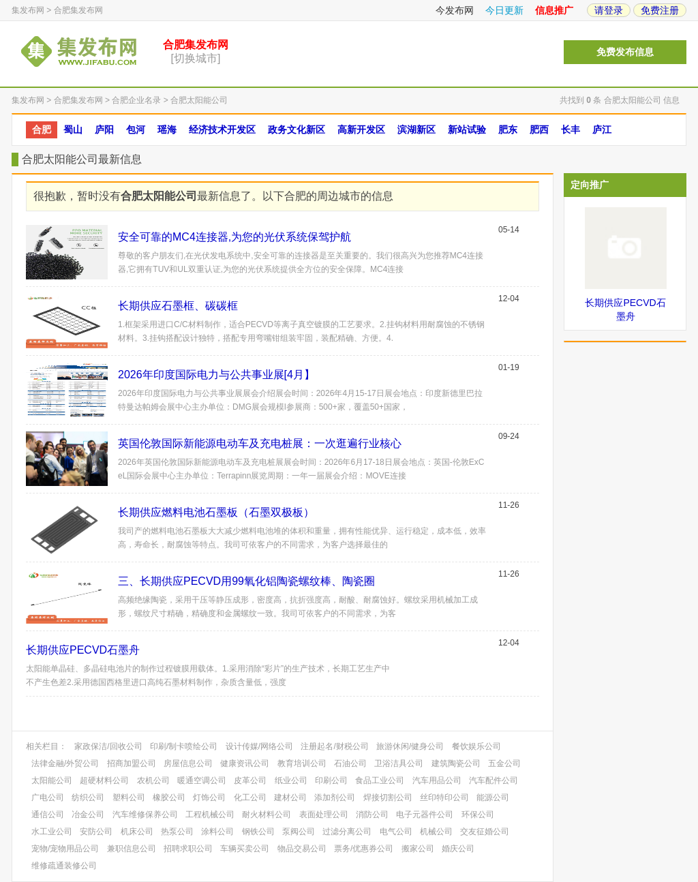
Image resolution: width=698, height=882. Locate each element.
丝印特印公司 (444, 797)
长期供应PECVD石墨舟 (83, 650)
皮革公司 (250, 780)
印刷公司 (331, 780)
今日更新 (504, 10)
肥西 (539, 129)
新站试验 (467, 129)
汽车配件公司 (493, 780)
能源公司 (492, 797)
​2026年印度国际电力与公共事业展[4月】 (216, 374)
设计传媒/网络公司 (259, 746)
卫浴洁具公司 (398, 763)
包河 (135, 129)
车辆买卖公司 (244, 848)
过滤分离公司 (346, 831)
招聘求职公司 (188, 848)
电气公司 (396, 831)
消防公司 (372, 814)
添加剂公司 (334, 797)
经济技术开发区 (222, 129)
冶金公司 (88, 814)
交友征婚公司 (484, 831)
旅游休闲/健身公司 (410, 746)
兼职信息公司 (131, 848)
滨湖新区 (416, 129)
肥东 (507, 129)
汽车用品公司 (436, 780)
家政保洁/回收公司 (108, 746)
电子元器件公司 (424, 814)
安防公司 (96, 831)
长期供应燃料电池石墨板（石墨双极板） (216, 512)
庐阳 (104, 129)
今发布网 (455, 10)
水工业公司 (51, 831)
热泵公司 (177, 831)
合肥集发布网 (78, 10)
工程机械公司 (209, 814)
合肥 (41, 129)
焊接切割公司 (387, 797)
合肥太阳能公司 (199, 100)
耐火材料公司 (266, 814)
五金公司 (504, 763)
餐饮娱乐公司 (476, 746)
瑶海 (167, 129)
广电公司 (47, 797)
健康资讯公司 (244, 763)
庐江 (601, 129)
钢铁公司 (258, 831)
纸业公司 (291, 780)
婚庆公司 (458, 848)
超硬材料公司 (104, 780)
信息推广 (554, 10)
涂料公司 (217, 831)
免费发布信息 (625, 52)
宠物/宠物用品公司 (65, 848)
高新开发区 (361, 129)
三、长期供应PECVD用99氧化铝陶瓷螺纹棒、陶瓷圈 (246, 581)
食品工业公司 (379, 780)
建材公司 (290, 797)
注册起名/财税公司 (334, 746)
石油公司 (350, 763)
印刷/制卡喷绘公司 (183, 746)
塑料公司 (128, 797)
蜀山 (72, 129)
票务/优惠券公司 (363, 848)
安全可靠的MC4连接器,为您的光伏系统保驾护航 (234, 237)
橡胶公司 (169, 797)
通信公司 (47, 814)
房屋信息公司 (188, 763)
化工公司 (250, 797)
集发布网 (28, 10)
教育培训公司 (302, 763)
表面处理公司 (323, 814)
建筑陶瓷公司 (456, 763)
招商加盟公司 (131, 763)
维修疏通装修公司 (64, 865)
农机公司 (153, 780)
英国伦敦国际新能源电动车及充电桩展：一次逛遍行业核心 (259, 443)
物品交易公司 (302, 848)
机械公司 (436, 831)
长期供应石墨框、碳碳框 (178, 305)
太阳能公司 (51, 780)
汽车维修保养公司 (145, 814)
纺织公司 (88, 797)
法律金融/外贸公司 (65, 763)
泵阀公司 (298, 831)
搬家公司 (417, 848)
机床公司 (137, 831)
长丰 (570, 129)
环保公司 (477, 814)
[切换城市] (196, 58)
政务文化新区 (296, 129)
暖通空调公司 (201, 780)
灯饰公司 (209, 797)
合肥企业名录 (136, 100)
